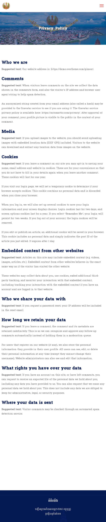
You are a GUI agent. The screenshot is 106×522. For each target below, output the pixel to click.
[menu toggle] (102, 6)
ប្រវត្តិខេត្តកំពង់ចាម (53, 514)
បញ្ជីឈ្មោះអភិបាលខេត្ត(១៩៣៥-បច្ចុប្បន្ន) (53, 509)
